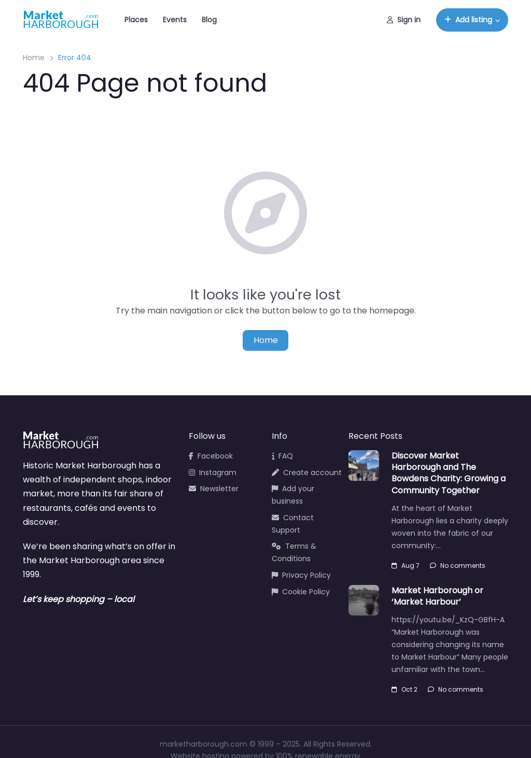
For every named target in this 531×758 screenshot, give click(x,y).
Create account (307, 472)
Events (175, 20)
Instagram (212, 472)
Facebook (211, 456)
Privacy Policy (301, 575)
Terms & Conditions (294, 552)
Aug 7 (406, 565)
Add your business (293, 494)
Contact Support (293, 523)
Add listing (468, 20)
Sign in (404, 20)
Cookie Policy (301, 592)
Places (136, 20)
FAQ (282, 456)
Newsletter (214, 488)
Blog (209, 20)
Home (34, 57)
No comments (457, 565)
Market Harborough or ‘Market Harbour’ (437, 596)
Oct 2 (404, 689)
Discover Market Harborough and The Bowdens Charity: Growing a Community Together (449, 473)
